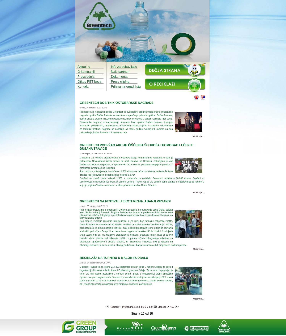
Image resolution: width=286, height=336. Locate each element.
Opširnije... (198, 136)
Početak (114, 307)
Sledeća (162, 307)
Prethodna (127, 307)
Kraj (172, 307)
